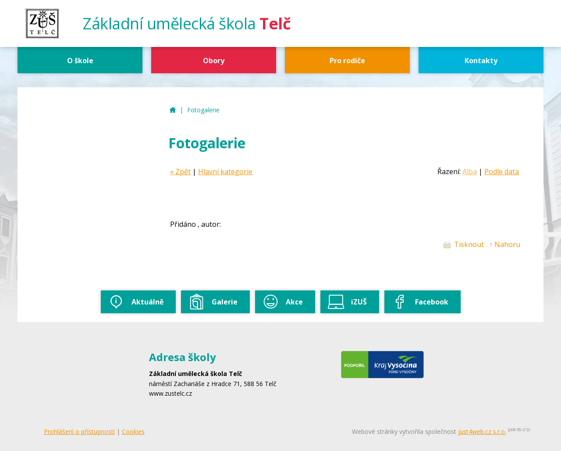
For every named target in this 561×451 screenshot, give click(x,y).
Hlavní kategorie (225, 171)
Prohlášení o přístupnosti (79, 431)
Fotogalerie (203, 110)
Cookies (133, 431)
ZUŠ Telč (172, 110)
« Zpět (180, 171)
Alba (469, 171)
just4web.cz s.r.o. (482, 431)
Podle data (501, 171)
